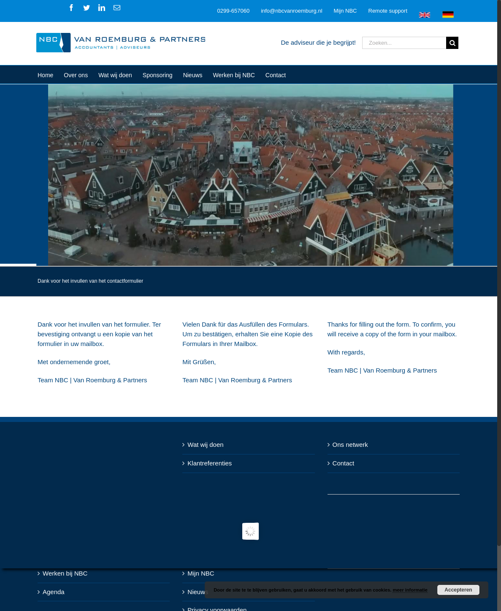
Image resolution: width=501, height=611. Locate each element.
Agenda (54, 591)
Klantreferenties (209, 463)
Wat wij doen (205, 444)
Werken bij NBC (65, 573)
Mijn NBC (200, 573)
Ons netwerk (350, 444)
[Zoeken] (452, 43)
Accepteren (458, 590)
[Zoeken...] (404, 43)
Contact (344, 463)
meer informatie (410, 589)
